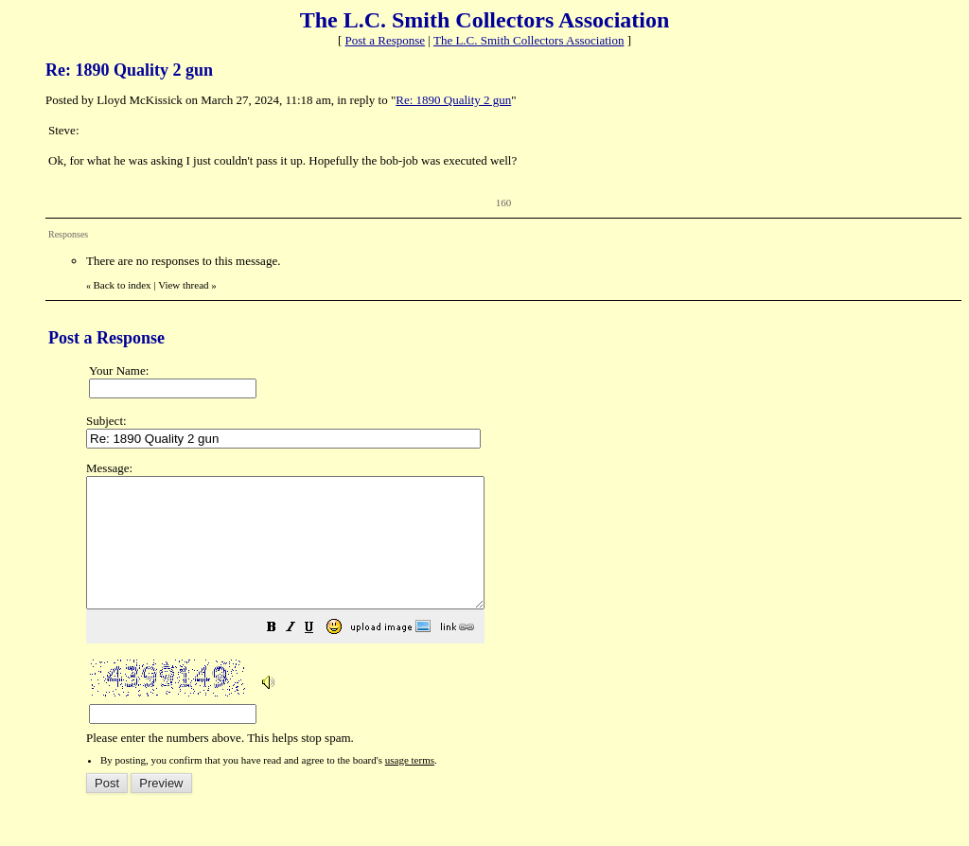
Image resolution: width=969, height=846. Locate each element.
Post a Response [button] (385, 40)
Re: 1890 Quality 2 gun (453, 100)
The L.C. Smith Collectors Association (529, 40)
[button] (318, 655)
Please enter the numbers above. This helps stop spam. (517, 616)
